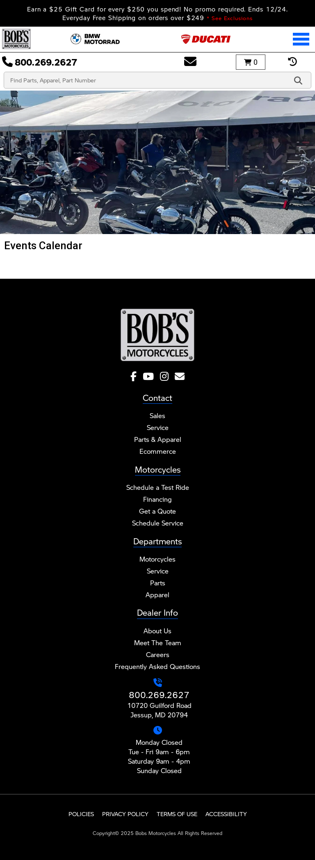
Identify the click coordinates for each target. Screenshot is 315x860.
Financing (157, 499)
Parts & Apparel (157, 439)
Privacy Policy (125, 813)
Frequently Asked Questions (157, 666)
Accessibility (226, 813)
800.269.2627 (159, 694)
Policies (81, 813)
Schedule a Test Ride (157, 487)
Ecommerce (157, 451)
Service (158, 427)
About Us (157, 630)
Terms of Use (177, 813)
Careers (157, 654)
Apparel (157, 594)
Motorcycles (157, 559)
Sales (157, 415)
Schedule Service (157, 523)
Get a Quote (157, 511)
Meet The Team (157, 642)
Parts (157, 582)
